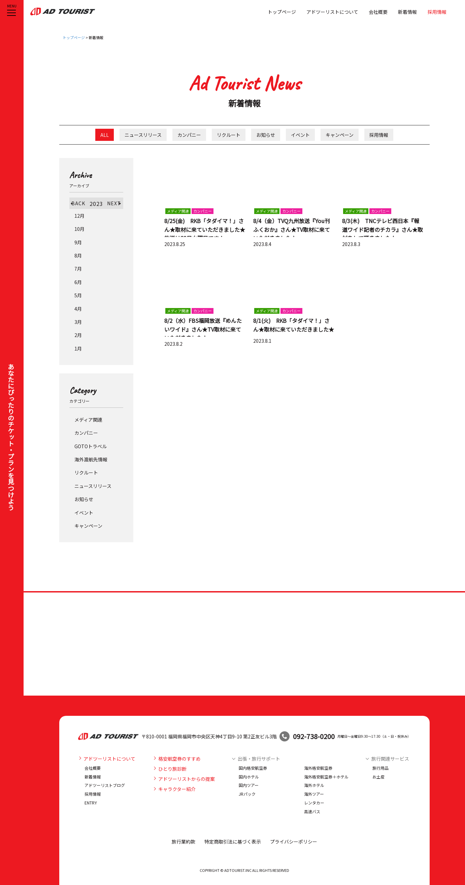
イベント (300, 134)
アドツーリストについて (332, 11)
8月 (78, 255)
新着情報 (407, 11)
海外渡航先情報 (90, 459)
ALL (104, 134)
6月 (78, 282)
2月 (78, 335)
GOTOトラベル (90, 446)
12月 (79, 215)
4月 (78, 308)
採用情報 (437, 11)
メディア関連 (88, 419)
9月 (78, 242)
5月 (78, 295)
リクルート (228, 134)
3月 (78, 321)
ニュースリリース (143, 134)
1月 (78, 348)
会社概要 (378, 11)
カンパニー (189, 134)
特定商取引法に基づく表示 (232, 841)
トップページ (282, 11)
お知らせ (265, 134)
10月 (79, 228)
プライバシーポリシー (293, 841)
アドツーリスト (62, 11)
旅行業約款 (183, 841)
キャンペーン (340, 134)
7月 (78, 268)
